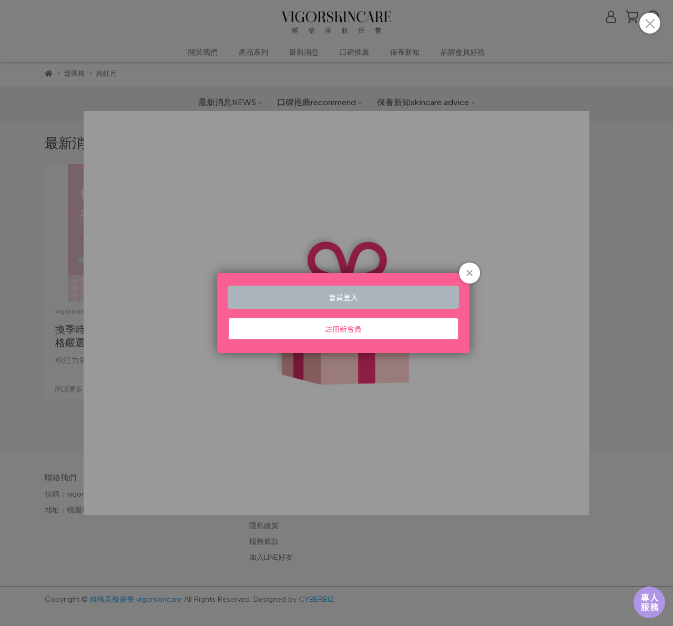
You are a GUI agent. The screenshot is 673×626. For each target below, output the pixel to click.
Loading (336, 313)
